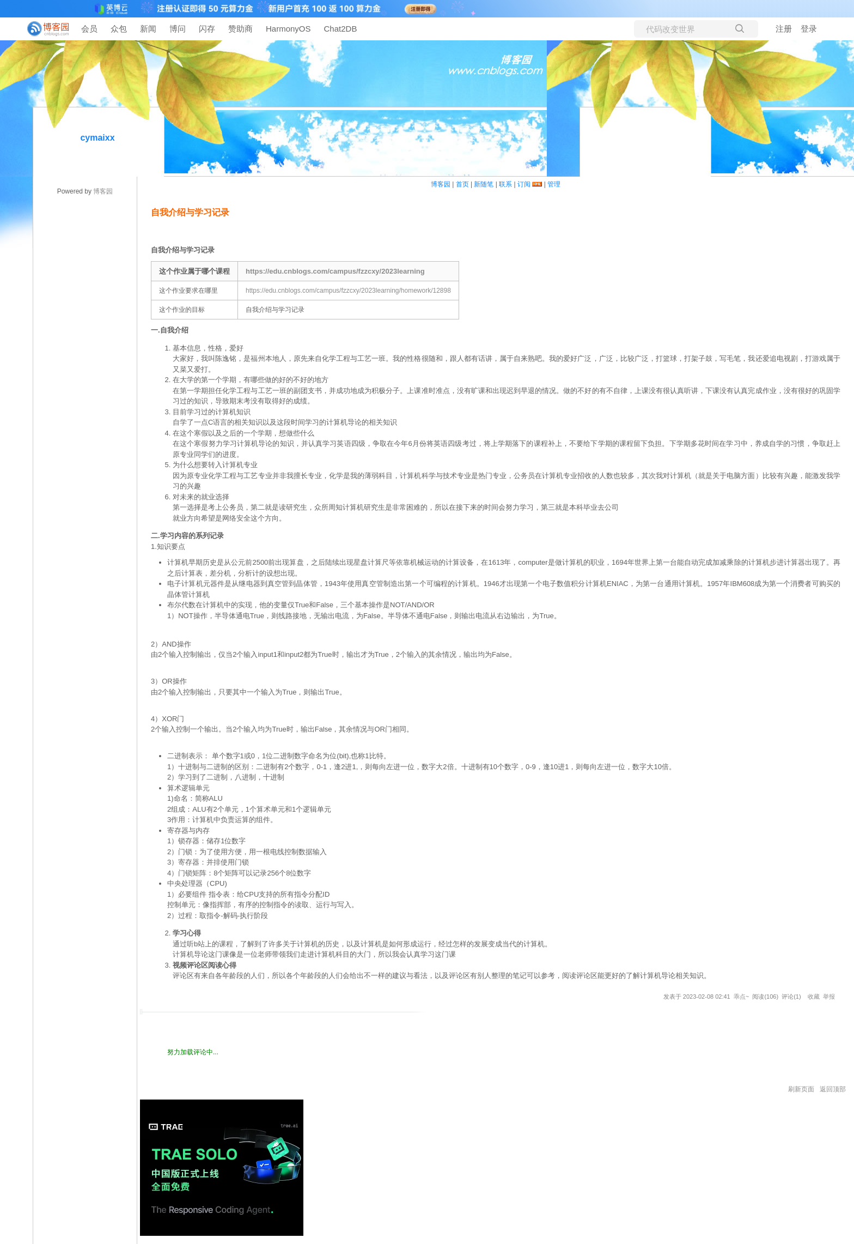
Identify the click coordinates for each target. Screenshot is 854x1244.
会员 (89, 28)
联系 (505, 184)
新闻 (148, 28)
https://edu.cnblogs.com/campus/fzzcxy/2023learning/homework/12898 (348, 290)
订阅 (523, 184)
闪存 (207, 28)
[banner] (43, 29)
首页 (462, 184)
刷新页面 (801, 1089)
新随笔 (483, 184)
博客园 (103, 191)
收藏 (814, 996)
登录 (809, 28)
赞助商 (240, 28)
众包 (119, 28)
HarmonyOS (288, 28)
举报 (829, 996)
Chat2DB (340, 28)
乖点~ (741, 996)
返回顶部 (833, 1089)
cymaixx (97, 137)
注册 (784, 28)
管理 (553, 184)
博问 (177, 28)
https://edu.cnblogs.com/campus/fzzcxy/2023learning (335, 271)
